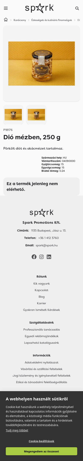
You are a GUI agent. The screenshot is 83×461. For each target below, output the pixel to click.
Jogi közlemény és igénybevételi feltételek (41, 375)
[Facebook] (34, 256)
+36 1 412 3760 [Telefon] (48, 238)
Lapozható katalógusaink (41, 343)
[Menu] (5, 8)
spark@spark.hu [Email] (47, 245)
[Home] (5, 20)
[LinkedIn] (49, 256)
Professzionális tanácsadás (41, 329)
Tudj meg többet (17, 430)
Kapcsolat (41, 290)
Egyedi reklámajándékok (41, 336)
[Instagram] (41, 256)
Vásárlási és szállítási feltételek (41, 369)
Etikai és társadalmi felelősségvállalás (41, 382)
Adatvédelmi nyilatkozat (41, 362)
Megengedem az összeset (41, 451)
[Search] (77, 8)
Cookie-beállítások (41, 441)
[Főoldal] (41, 213)
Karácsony (20, 20)
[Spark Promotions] (39, 8)
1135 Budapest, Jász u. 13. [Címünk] (48, 230)
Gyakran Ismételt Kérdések (41, 310)
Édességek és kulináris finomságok (51, 20)
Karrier (41, 303)
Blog (42, 296)
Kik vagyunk (41, 283)
